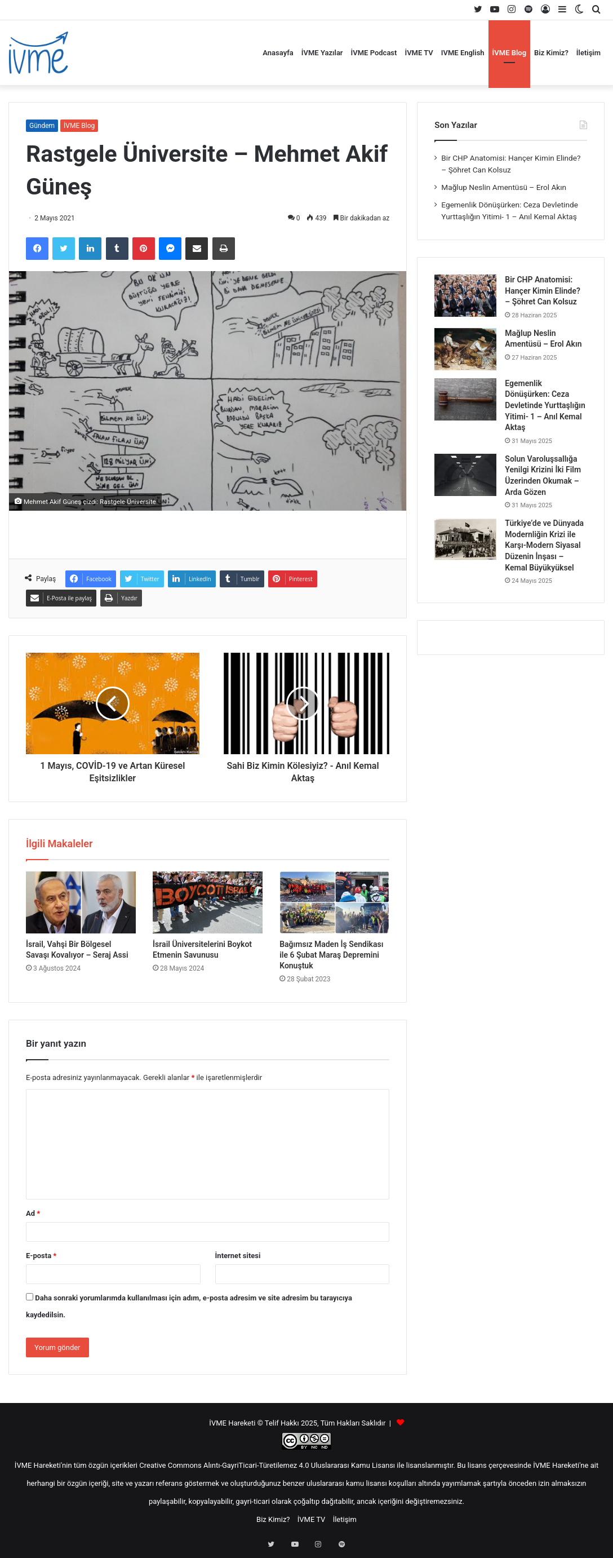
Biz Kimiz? (551, 52)
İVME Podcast (374, 52)
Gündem (42, 126)
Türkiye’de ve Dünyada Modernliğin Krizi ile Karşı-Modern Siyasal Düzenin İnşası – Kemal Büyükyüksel (544, 545)
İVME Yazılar (322, 52)
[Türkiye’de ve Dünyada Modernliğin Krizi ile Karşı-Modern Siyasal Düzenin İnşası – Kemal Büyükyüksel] (465, 539)
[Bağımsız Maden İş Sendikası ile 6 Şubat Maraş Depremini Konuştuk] (334, 902)
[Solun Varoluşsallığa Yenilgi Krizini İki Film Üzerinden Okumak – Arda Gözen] (465, 475)
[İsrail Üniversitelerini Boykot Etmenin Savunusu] (208, 902)
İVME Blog (509, 52)
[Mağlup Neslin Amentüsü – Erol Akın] (465, 349)
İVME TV (419, 52)
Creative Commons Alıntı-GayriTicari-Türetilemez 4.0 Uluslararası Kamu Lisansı (267, 1465)
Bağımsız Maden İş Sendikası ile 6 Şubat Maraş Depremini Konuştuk (331, 955)
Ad (33, 1213)
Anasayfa (278, 52)
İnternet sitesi (238, 1255)
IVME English (463, 52)
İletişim (588, 52)
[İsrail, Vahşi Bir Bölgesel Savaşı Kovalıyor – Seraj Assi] (81, 902)
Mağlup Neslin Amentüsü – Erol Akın (503, 187)
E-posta (41, 1255)
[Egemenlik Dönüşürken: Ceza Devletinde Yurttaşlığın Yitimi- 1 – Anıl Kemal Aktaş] (465, 399)
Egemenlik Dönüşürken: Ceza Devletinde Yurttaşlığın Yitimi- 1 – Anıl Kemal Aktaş (545, 405)
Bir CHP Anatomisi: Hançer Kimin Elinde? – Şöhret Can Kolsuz (542, 290)
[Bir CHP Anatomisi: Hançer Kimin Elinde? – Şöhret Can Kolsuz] (465, 296)
